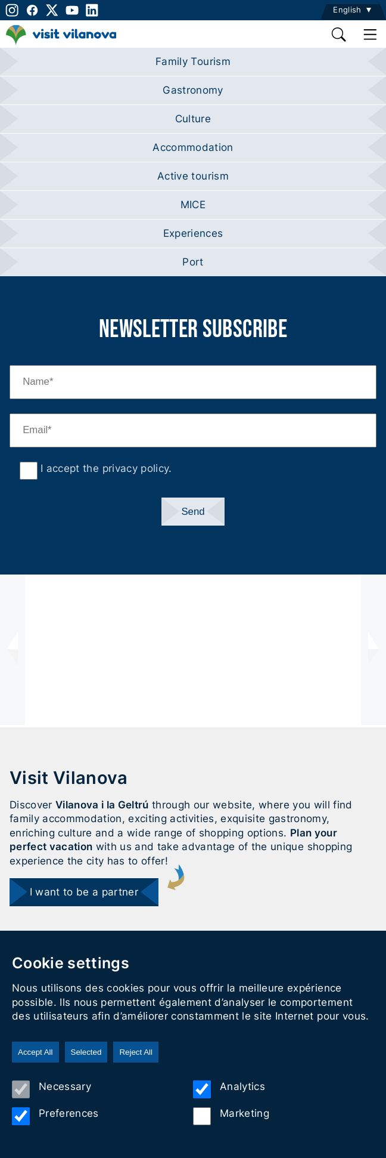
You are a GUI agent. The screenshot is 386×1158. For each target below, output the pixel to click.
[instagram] (11, 10)
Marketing (231, 1116)
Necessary (51, 1089)
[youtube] (72, 10)
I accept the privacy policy (103, 468)
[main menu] (370, 34)
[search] (339, 34)
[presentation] (12, 650)
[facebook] (32, 10)
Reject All (135, 1052)
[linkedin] (92, 10)
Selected (86, 1052)
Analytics (229, 1089)
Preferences (55, 1116)
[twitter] (52, 10)
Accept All (35, 1052)
